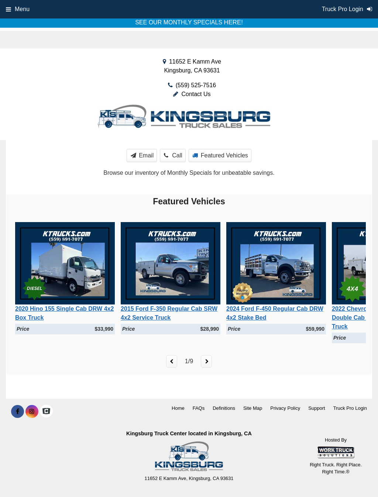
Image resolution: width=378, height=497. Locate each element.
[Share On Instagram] (31, 412)
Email (142, 155)
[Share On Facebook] (17, 412)
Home (178, 408)
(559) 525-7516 (196, 85)
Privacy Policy (285, 408)
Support (316, 408)
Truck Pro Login (350, 408)
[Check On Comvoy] (46, 412)
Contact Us (191, 94)
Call (173, 155)
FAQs (199, 408)
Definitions (224, 408)
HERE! (233, 22)
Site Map (252, 408)
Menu (18, 9)
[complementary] (356, 475)
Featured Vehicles (220, 155)
